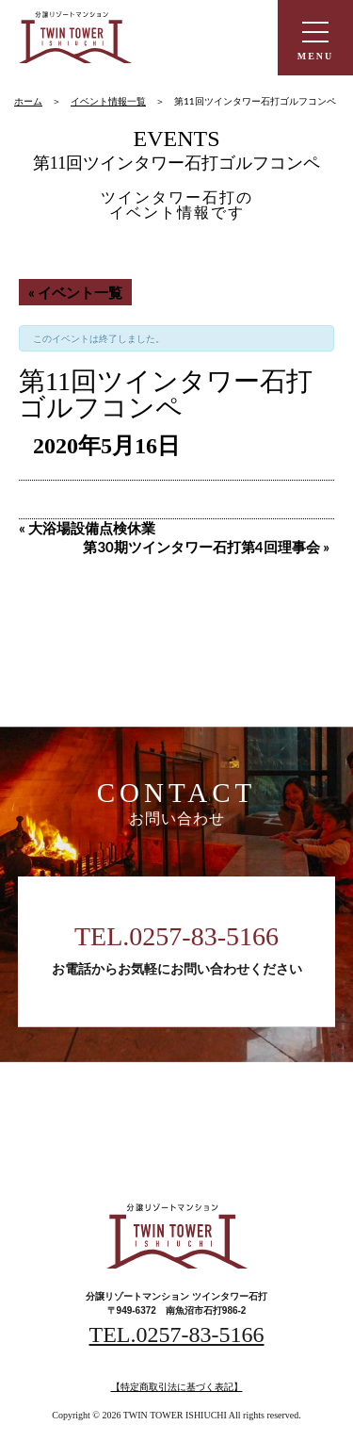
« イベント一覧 (75, 292)
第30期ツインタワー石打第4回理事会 (206, 546)
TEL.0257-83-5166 (176, 936)
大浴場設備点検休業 (87, 527)
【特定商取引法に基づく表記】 (177, 1387)
